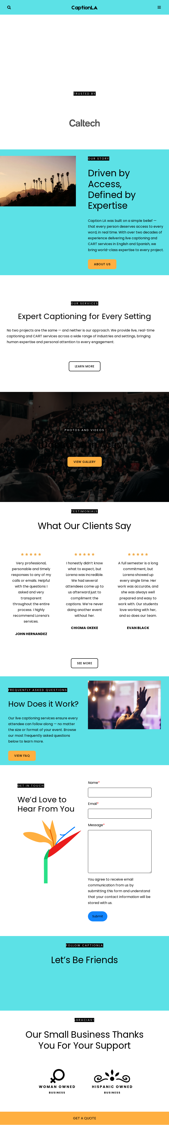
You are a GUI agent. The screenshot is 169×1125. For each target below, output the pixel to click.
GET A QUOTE (84, 1118)
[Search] (9, 7)
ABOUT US (102, 264)
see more (84, 663)
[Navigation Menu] (159, 7)
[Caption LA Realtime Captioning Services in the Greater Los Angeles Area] (84, 7)
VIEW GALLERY (85, 462)
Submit (97, 916)
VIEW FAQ (22, 756)
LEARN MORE (84, 366)
